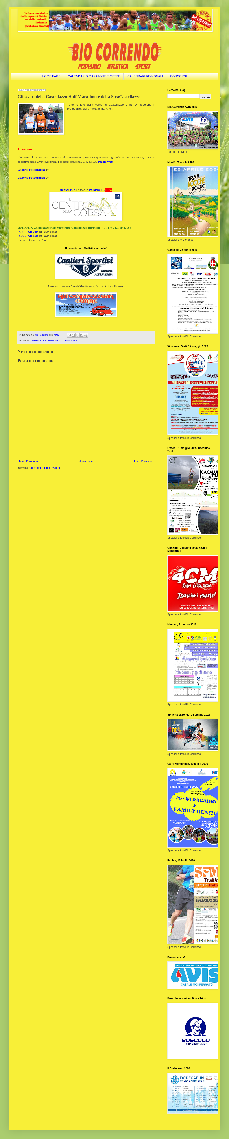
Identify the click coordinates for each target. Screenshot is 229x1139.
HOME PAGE (51, 76)
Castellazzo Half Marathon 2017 (47, 340)
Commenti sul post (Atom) (44, 467)
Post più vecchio (143, 461)
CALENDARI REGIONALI (145, 76)
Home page (86, 461)
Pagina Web (105, 161)
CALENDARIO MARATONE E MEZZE (94, 76)
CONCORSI (178, 76)
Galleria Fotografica (31, 169)
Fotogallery (71, 340)
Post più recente (28, 461)
